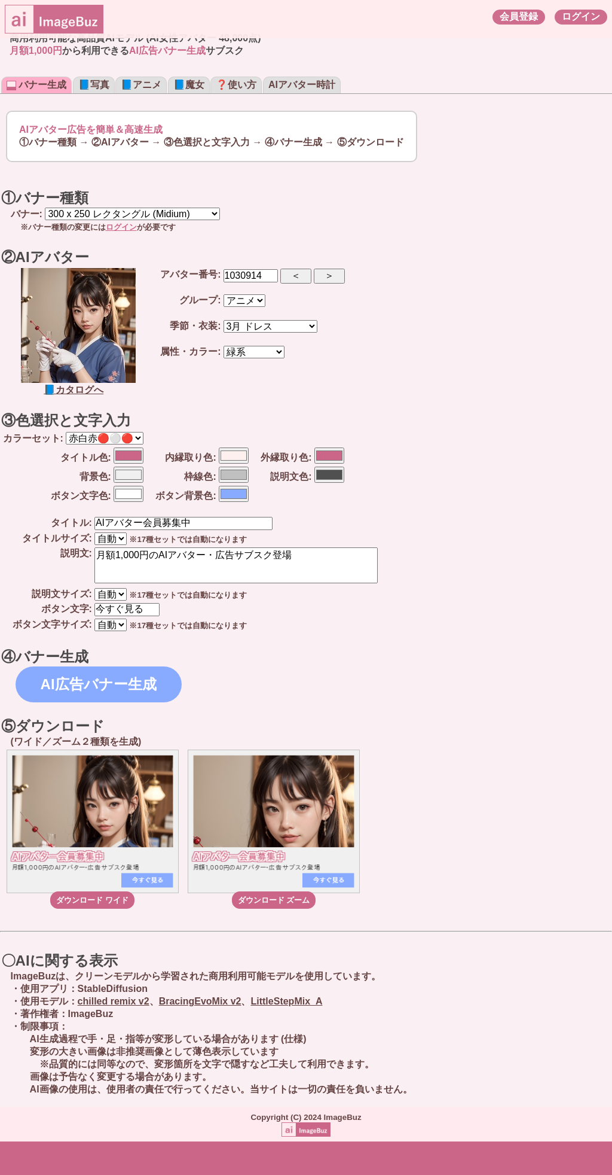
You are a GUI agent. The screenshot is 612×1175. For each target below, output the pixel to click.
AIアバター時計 (301, 85)
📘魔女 (188, 85)
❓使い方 (236, 85)
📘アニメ (141, 85)
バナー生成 (36, 85)
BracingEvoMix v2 (200, 1001)
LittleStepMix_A (286, 1001)
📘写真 (93, 85)
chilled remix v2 (113, 1001)
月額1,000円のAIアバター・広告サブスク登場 (236, 565)
